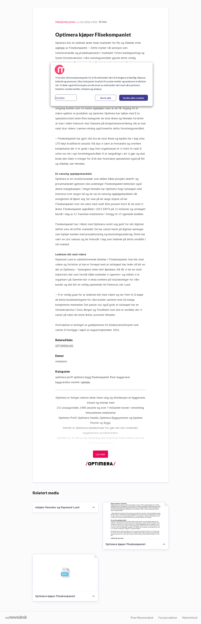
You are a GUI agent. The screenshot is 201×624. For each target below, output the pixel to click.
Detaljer (60, 97)
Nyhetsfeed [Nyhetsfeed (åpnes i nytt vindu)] (189, 617)
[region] (102, 84)
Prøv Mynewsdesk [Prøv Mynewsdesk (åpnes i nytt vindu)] (142, 617)
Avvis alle (105, 97)
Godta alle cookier (133, 97)
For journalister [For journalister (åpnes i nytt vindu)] (167, 617)
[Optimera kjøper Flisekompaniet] (135, 520)
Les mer (100, 454)
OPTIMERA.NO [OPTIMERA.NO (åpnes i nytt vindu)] (64, 345)
